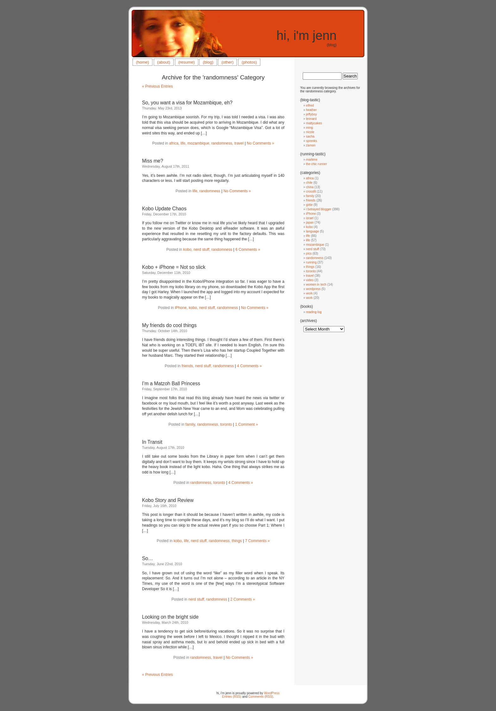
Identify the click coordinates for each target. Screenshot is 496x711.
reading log (313, 312)
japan (309, 222)
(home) (142, 62)
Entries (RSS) (231, 696)
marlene (311, 159)
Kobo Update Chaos (164, 208)
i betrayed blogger (318, 209)
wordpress (313, 289)
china (309, 187)
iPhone (181, 308)
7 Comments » (257, 541)
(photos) (249, 62)
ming (309, 127)
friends (187, 366)
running (311, 262)
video (309, 280)
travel (239, 143)
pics (309, 253)
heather (311, 110)
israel (309, 218)
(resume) (186, 62)
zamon (310, 145)
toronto (226, 424)
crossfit (311, 191)
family (190, 424)
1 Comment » (246, 424)
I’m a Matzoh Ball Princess (171, 383)
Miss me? (152, 161)
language (312, 231)
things (237, 541)
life (183, 143)
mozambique (198, 143)
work (309, 293)
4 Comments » (249, 366)
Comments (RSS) (260, 696)
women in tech (316, 284)
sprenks (311, 141)
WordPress (272, 693)
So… (147, 558)
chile (309, 182)
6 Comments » (247, 249)
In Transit (152, 442)
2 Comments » (242, 599)
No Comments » (260, 143)
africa (173, 143)
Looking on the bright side (170, 617)
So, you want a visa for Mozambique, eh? (187, 102)
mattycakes (314, 123)
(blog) (208, 62)
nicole (310, 132)
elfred (310, 105)
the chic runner (316, 164)
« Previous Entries (157, 86)
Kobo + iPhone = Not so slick (173, 267)
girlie (309, 205)
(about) (163, 62)
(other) (227, 62)
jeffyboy (311, 114)
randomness (221, 143)
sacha (310, 136)
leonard (311, 119)
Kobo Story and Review (168, 500)
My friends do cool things (169, 325)
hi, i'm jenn (306, 35)
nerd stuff (201, 249)
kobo (187, 249)
